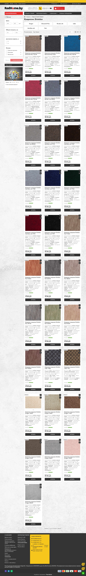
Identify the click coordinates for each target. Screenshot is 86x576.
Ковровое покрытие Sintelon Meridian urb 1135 (33, 188)
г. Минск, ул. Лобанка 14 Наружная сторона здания (38, 546)
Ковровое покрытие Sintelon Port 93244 (33, 367)
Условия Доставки (8, 539)
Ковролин (29, 16)
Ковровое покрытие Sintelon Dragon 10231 (33, 412)
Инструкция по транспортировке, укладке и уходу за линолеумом (10, 550)
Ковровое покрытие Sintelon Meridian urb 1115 (52, 143)
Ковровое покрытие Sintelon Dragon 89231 (33, 502)
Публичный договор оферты (10, 547)
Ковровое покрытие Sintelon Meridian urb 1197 (52, 233)
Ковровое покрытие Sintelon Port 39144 (33, 323)
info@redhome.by (37, 538)
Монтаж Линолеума (22, 541)
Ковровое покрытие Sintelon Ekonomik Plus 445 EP (72, 53)
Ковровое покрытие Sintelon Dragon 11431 (72, 412)
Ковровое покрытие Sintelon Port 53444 (52, 323)
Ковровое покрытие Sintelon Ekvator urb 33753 (52, 98)
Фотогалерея (7, 555)
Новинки (6, 560)
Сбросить (8, 60)
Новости (7, 82)
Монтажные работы (23, 535)
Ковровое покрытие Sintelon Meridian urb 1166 (72, 188)
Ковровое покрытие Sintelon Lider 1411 (72, 367)
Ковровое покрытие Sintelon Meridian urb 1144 (52, 188)
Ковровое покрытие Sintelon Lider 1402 (52, 367)
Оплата (11, 3)
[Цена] (8, 23)
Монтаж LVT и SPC (21, 537)
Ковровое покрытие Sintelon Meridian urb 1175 (33, 233)
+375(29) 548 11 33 (46, 8)
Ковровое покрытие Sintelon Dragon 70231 (72, 457)
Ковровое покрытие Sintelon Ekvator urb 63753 (72, 98)
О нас (16, 3)
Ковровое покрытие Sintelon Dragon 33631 (52, 457)
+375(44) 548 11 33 (46, 7)
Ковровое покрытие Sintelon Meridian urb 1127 (72, 143)
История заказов (21, 545)
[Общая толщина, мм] (9, 32)
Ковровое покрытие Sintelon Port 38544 (72, 278)
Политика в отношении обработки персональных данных (10, 542)
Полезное (8, 556)
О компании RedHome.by (10, 545)
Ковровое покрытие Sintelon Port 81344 (72, 323)
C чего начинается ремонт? (11, 84)
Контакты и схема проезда (10, 562)
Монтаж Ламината (21, 539)
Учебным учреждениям (65, 13)
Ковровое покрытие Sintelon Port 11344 (72, 233)
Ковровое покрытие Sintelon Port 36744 (52, 278)
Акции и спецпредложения (10, 559)
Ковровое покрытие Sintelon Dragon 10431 (52, 412)
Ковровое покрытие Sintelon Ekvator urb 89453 (33, 143)
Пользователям (22, 542)
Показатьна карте (46, 546)
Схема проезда (22, 3)
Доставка (7, 3)
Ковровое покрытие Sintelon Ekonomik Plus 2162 (52, 53)
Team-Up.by (49, 574)
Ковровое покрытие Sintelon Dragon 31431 (33, 457)
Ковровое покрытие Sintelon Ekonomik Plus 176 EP (33, 53)
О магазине (8, 535)
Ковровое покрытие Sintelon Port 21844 (33, 278)
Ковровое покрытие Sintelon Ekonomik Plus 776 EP (33, 98)
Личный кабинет (21, 546)
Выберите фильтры (16, 60)
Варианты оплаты (8, 537)
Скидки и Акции (29, 13)
